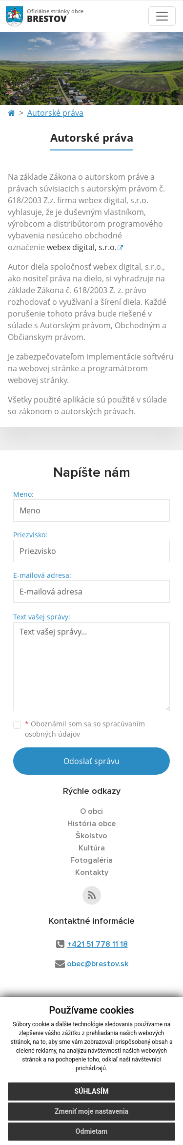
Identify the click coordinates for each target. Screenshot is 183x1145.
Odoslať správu (91, 761)
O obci (91, 811)
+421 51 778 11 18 (97, 944)
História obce (91, 823)
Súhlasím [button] (92, 1091)
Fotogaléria (91, 860)
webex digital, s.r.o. (82, 247)
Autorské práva (55, 112)
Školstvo (91, 836)
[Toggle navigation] (162, 16)
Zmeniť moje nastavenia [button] (91, 1111)
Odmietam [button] (91, 1131)
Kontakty (91, 872)
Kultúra (92, 848)
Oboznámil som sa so (85, 729)
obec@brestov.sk (97, 964)
